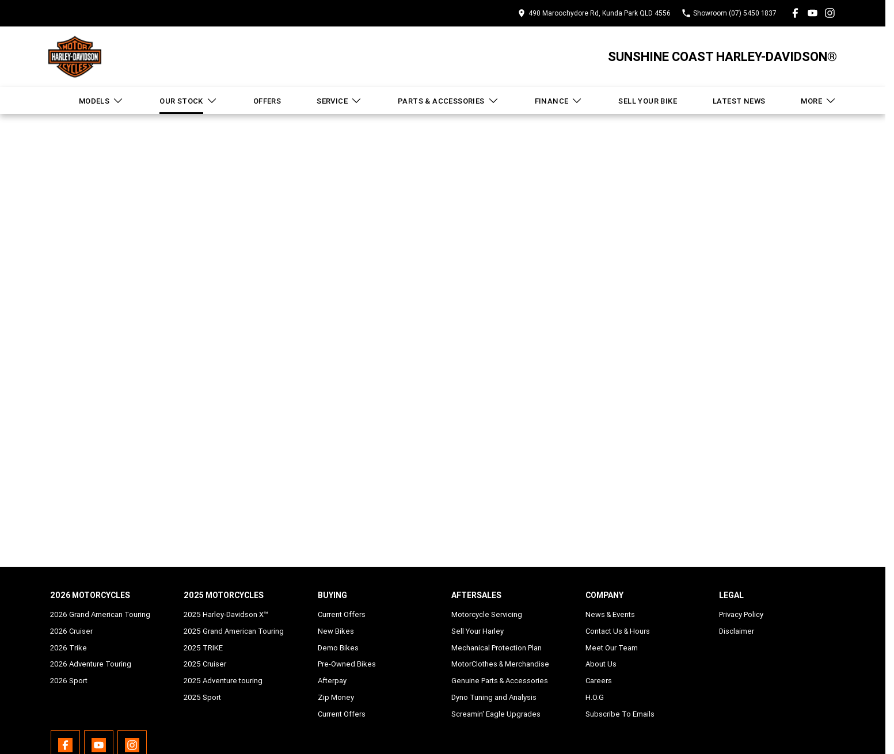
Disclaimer (736, 631)
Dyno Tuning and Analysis (494, 697)
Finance (559, 100)
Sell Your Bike (647, 101)
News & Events (610, 614)
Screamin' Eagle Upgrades (496, 714)
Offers (267, 101)
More (818, 100)
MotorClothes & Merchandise (500, 664)
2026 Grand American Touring (100, 614)
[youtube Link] (812, 13)
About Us (601, 664)
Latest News (739, 101)
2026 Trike (68, 648)
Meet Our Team (611, 648)
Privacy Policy (741, 614)
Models (101, 100)
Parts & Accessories (448, 100)
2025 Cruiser (205, 664)
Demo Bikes (338, 648)
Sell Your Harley (477, 631)
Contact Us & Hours (617, 631)
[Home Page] (74, 56)
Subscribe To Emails (620, 714)
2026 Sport (69, 681)
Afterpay (332, 681)
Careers (598, 681)
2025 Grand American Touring (234, 631)
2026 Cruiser (71, 631)
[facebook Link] (795, 13)
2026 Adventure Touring (90, 664)
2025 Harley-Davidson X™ (226, 614)
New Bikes (336, 631)
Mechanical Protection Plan (496, 648)
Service (339, 100)
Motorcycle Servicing (486, 614)
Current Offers (342, 614)
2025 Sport (202, 697)
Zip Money (336, 697)
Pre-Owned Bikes (347, 664)
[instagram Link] (830, 13)
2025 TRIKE (203, 648)
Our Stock (188, 100)
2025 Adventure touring (223, 681)
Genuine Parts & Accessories (499, 681)
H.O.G (594, 697)
